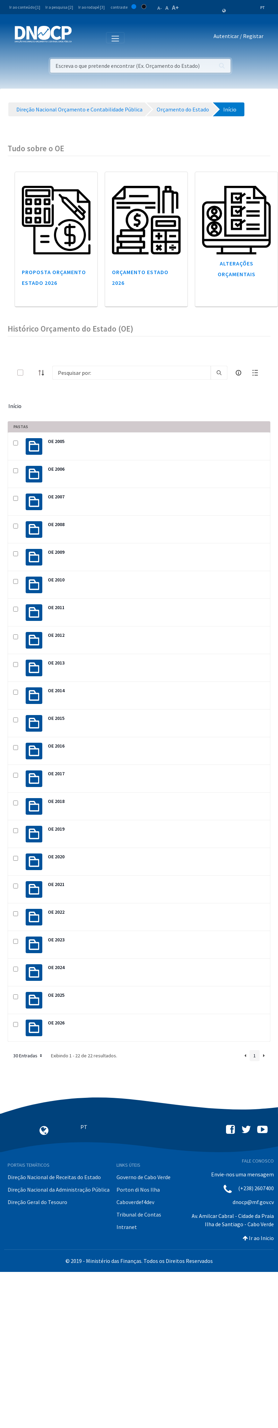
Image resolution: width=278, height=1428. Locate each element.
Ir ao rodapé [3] (91, 7)
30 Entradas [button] (28, 1055)
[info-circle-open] (238, 372)
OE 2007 (56, 497)
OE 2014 (56, 690)
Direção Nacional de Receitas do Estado (54, 1177)
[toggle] (31, 372)
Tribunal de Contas (138, 1214)
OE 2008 (56, 524)
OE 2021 (56, 884)
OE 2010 (56, 580)
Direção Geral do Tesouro (37, 1202)
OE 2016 (56, 746)
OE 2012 (56, 635)
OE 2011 (56, 607)
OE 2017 (56, 773)
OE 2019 (56, 829)
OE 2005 (56, 441)
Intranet (126, 1226)
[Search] (131, 373)
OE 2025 (56, 995)
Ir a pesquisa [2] (59, 7)
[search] (219, 373)
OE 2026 (56, 1023)
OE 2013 (56, 663)
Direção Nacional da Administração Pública (59, 1189)
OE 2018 (56, 801)
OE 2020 (56, 856)
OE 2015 (56, 718)
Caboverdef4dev (135, 1202)
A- (159, 8)
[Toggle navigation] (81, 37)
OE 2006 (56, 469)
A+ (175, 7)
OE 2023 (56, 940)
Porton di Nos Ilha (138, 1189)
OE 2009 (56, 552)
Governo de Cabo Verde (143, 1177)
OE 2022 (56, 912)
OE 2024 (56, 967)
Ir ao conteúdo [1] (24, 7)
